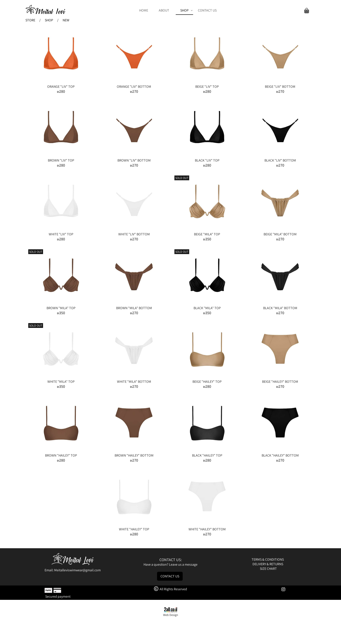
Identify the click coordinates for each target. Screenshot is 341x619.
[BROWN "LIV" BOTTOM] (134, 155)
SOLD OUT (181, 178)
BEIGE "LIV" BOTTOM (280, 86)
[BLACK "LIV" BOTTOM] (280, 155)
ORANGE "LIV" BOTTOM (134, 86)
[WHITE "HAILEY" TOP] (134, 524)
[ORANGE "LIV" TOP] (61, 82)
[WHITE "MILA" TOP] (61, 377)
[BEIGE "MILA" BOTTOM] (280, 229)
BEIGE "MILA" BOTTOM (280, 234)
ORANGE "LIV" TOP (61, 86)
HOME (143, 10)
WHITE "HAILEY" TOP (134, 529)
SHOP (186, 10)
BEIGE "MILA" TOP (207, 234)
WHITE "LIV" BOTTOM (134, 234)
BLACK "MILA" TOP (207, 308)
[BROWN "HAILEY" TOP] (61, 451)
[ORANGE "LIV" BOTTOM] (134, 82)
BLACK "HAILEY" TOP (207, 455)
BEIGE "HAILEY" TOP (207, 381)
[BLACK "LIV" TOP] (207, 155)
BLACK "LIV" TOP (207, 160)
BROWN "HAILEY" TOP (61, 455)
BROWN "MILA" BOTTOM (134, 308)
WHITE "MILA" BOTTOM (134, 381)
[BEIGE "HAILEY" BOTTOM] (280, 377)
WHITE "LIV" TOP (61, 234)
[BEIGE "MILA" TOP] (207, 229)
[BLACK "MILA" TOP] (207, 303)
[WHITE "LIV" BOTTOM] (134, 229)
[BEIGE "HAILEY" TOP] (207, 377)
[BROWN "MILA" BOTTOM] (134, 303)
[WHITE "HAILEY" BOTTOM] (207, 524)
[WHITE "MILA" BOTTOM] (134, 377)
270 (135, 91)
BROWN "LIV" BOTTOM (134, 160)
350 (208, 238)
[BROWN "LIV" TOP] (61, 155)
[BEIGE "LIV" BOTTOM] (280, 82)
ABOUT (164, 10)
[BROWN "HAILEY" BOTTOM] (134, 451)
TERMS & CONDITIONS (268, 559)
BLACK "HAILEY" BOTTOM (280, 455)
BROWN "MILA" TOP (61, 308)
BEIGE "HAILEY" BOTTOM (280, 381)
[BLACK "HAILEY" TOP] (207, 451)
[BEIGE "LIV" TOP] (207, 82)
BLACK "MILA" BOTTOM (280, 308)
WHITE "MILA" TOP (61, 381)
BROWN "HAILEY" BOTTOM (134, 455)
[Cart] (266, 10)
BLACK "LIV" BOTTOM (280, 160)
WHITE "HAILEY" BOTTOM (207, 529)
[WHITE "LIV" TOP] (61, 229)
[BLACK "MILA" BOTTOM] (280, 303)
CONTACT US (207, 10)
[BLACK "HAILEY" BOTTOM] (280, 451)
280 (62, 91)
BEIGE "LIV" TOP (207, 86)
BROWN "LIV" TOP (61, 160)
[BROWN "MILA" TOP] (61, 303)
